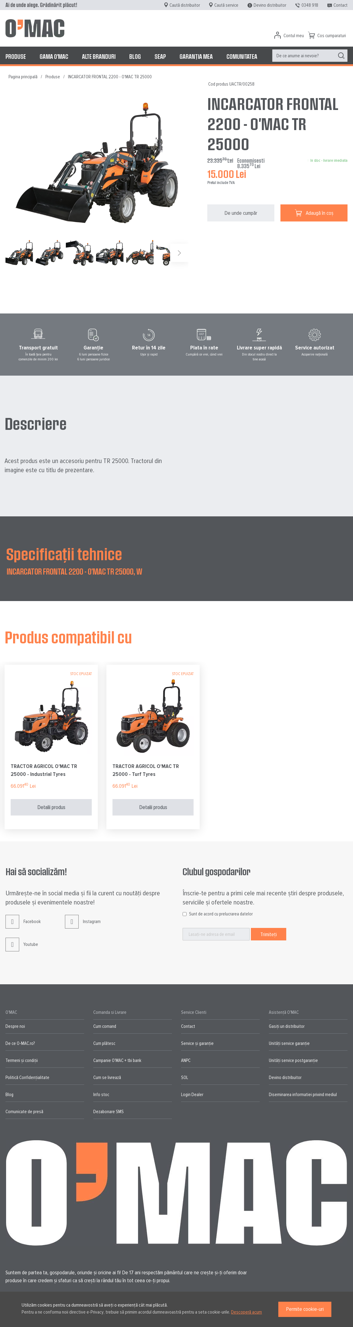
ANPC (186, 1060)
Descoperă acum (246, 1312)
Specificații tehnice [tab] (64, 553)
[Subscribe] (268, 934)
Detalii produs (51, 807)
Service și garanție (197, 1043)
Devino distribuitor (270, 5)
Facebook (23, 926)
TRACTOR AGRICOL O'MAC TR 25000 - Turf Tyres (247, 770)
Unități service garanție (289, 1043)
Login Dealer (192, 1094)
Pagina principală (23, 77)
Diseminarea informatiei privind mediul (303, 1094)
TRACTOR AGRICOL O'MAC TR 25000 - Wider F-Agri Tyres (44, 770)
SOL (184, 1077)
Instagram (83, 926)
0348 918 (309, 5)
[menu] (176, 56)
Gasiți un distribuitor (287, 1026)
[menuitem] (15, 56)
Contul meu (293, 35)
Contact (340, 5)
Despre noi (15, 1026)
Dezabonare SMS (108, 1111)
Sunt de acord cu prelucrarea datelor (221, 914)
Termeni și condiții (21, 1060)
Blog (9, 1094)
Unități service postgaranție (293, 1060)
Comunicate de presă (24, 1111)
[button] (51, 252)
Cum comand (104, 1026)
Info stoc (101, 1094)
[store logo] (34, 28)
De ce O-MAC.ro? (20, 1043)
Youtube (21, 949)
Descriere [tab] (36, 423)
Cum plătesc (104, 1043)
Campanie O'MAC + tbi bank (117, 1060)
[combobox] (310, 55)
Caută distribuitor (184, 5)
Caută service (226, 5)
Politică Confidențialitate (27, 1077)
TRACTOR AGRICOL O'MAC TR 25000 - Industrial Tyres (145, 770)
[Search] (341, 55)
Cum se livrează (107, 1077)
